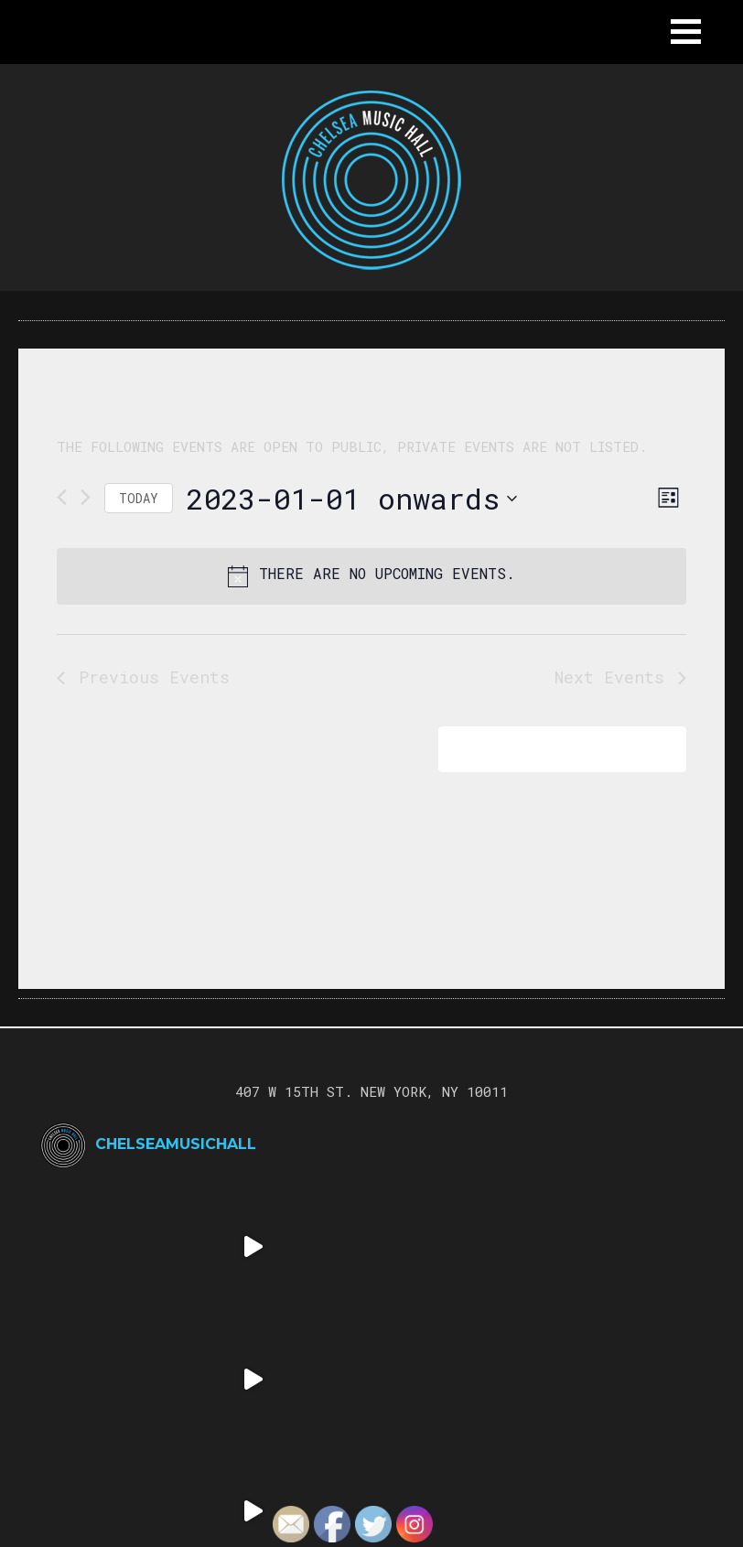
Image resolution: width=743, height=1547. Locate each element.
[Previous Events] (62, 497)
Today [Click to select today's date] (138, 498)
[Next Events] (86, 497)
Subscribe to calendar (549, 748)
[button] (685, 31)
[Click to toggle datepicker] (352, 498)
